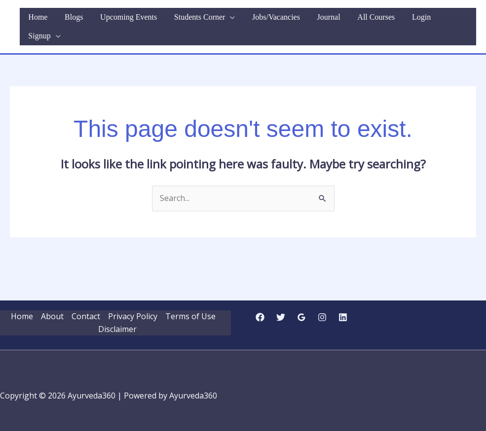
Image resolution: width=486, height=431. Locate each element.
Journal (334, 21)
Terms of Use (190, 305)
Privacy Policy (132, 305)
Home (69, 21)
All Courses (376, 21)
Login (416, 21)
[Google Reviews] (301, 306)
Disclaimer (117, 318)
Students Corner (216, 21)
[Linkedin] (342, 306)
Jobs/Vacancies (287, 21)
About (52, 305)
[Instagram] (322, 306)
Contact (86, 305)
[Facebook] (260, 306)
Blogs (100, 21)
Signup (449, 21)
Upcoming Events (150, 21)
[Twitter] (280, 306)
